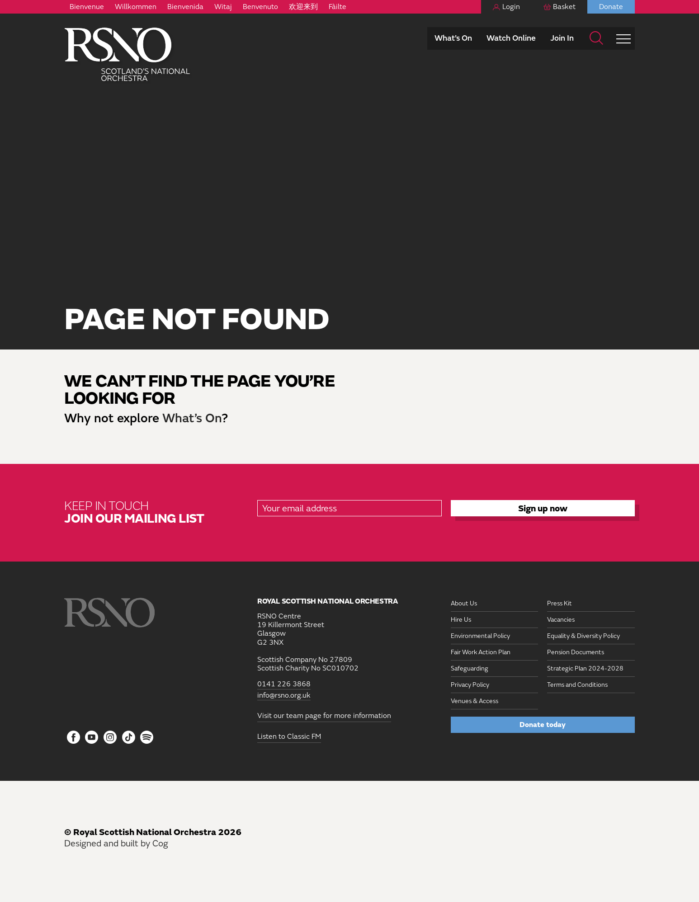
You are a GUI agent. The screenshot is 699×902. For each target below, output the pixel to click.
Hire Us (461, 619)
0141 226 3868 (284, 684)
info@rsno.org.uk (284, 695)
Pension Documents (575, 652)
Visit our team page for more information (324, 715)
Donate (611, 6)
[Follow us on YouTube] (92, 738)
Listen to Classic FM (289, 736)
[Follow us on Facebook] (73, 738)
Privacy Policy (470, 685)
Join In (562, 38)
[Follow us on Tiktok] (128, 737)
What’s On (453, 38)
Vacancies (561, 619)
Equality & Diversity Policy (583, 636)
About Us (464, 603)
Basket (564, 6)
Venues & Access (474, 701)
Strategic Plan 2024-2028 (585, 668)
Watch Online (511, 38)
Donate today (543, 724)
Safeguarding (469, 668)
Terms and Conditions (577, 685)
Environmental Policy (480, 636)
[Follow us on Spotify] (146, 737)
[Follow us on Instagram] (110, 738)
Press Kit (559, 603)
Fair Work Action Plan (480, 652)
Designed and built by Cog (116, 843)
